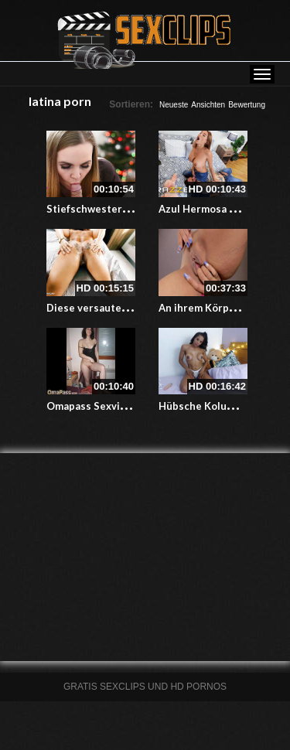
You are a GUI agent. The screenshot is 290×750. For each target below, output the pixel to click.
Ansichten (208, 105)
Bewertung (246, 105)
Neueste (173, 105)
